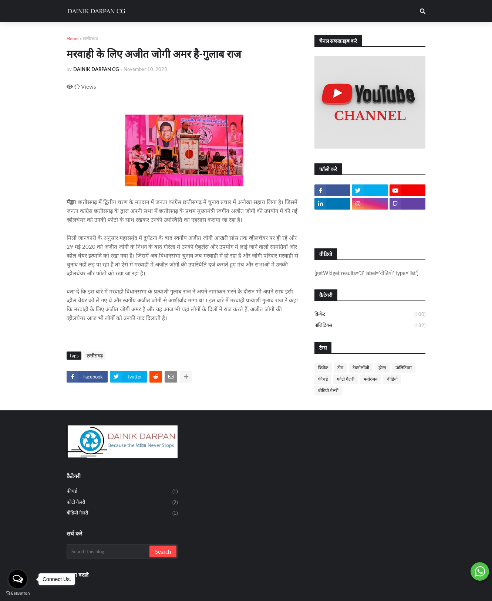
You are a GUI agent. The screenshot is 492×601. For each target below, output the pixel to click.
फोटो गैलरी (345, 379)
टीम (340, 367)
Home (72, 38)
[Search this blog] (108, 551)
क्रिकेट (369, 314)
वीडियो (392, 379)
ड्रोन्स (382, 367)
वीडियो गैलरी (328, 390)
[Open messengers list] (18, 579)
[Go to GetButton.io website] (18, 593)
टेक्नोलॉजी (361, 367)
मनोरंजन (371, 379)
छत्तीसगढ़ (90, 38)
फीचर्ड (323, 379)
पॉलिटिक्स (369, 325)
